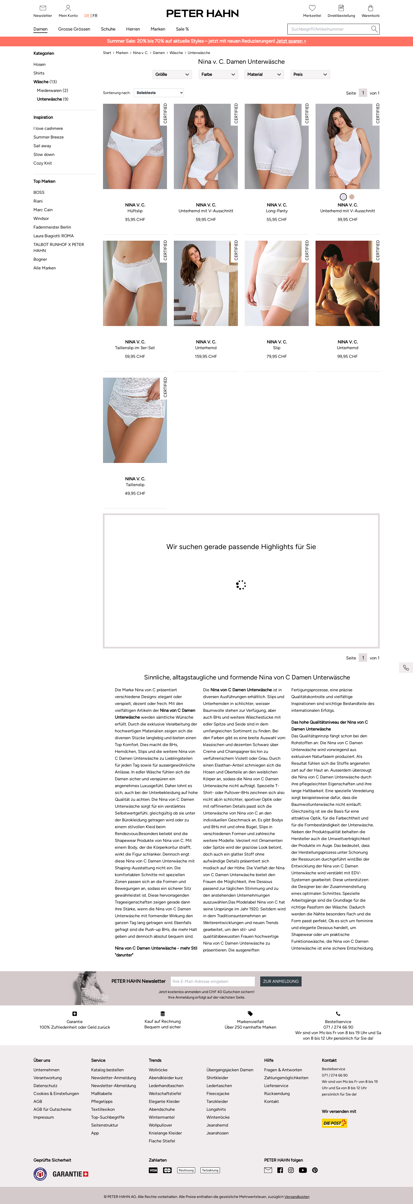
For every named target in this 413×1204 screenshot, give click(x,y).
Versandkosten (296, 1197)
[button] (172, 74)
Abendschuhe (162, 1109)
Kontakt (271, 1101)
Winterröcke (218, 1117)
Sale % (182, 29)
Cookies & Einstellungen (56, 1093)
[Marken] (122, 53)
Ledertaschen (219, 1085)
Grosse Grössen (74, 29)
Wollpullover (160, 1125)
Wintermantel (162, 1117)
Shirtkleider (217, 1077)
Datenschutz (45, 1085)
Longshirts (216, 1109)
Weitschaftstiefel (165, 1093)
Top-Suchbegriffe (108, 1117)
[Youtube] (303, 1170)
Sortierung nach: (117, 93)
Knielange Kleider (165, 1133)
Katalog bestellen (107, 1069)
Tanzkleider (217, 1101)
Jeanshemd (217, 1125)
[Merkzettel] (312, 11)
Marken (158, 29)
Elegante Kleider (164, 1101)
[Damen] (159, 53)
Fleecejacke (217, 1093)
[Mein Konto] (68, 11)
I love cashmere (48, 128)
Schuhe (108, 29)
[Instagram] (291, 1170)
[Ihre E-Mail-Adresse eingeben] (213, 981)
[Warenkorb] (371, 11)
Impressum (43, 1117)
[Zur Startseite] (202, 13)
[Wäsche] (176, 53)
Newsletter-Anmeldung (113, 1077)
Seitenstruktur (104, 1125)
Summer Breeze (48, 137)
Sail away (42, 145)
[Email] (268, 1170)
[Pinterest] (315, 1170)
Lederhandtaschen (166, 1085)
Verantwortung (47, 1077)
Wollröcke (158, 1069)
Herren (133, 29)
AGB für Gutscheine (52, 1109)
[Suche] (375, 29)
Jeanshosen (217, 1133)
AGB (37, 1101)
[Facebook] (280, 1170)
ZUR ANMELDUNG (281, 981)
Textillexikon (103, 1109)
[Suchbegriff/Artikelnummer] (328, 29)
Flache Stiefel (162, 1140)
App (95, 1133)
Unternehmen (46, 1069)
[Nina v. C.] (140, 53)
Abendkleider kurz (166, 1077)
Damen (40, 29)
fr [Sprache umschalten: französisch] (94, 16)
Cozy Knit (42, 163)
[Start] (107, 53)
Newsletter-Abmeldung (113, 1085)
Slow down (44, 154)
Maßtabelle (101, 1093)
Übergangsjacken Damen (229, 1069)
